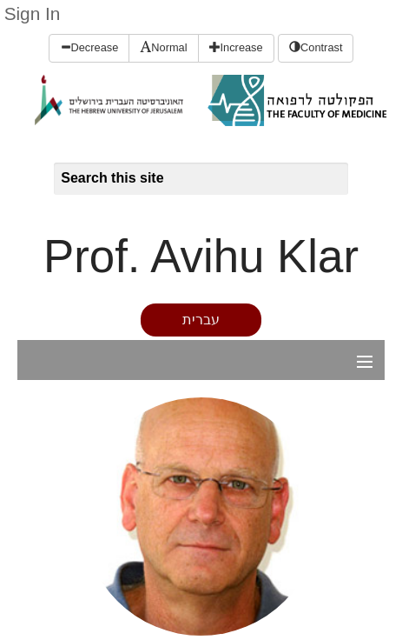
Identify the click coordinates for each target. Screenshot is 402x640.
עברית (201, 319)
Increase (236, 47)
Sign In (32, 13)
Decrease (89, 47)
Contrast (315, 47)
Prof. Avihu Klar (201, 256)
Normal (163, 47)
